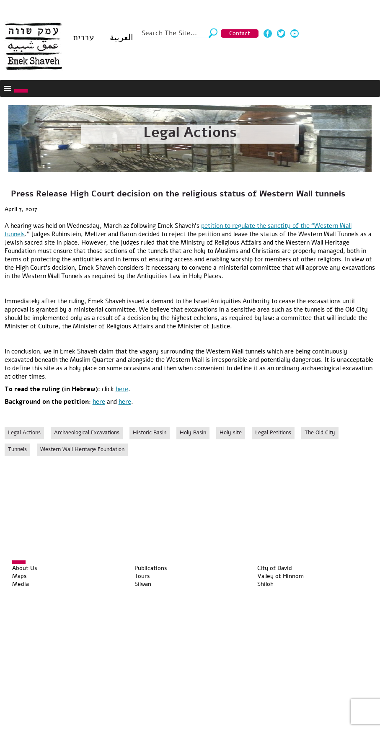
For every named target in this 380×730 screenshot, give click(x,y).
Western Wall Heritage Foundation (82, 449)
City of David (274, 568)
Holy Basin (193, 432)
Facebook (268, 33)
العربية (121, 37)
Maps (19, 576)
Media (20, 584)
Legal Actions (190, 132)
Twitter (281, 33)
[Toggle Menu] (21, 91)
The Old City (320, 432)
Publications (150, 568)
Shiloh (265, 584)
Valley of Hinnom (280, 576)
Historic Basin (149, 432)
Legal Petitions (273, 432)
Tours (142, 576)
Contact (239, 33)
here (122, 389)
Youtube (294, 33)
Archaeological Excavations (86, 432)
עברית (83, 37)
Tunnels (17, 449)
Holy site (231, 432)
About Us (24, 568)
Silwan (142, 584)
